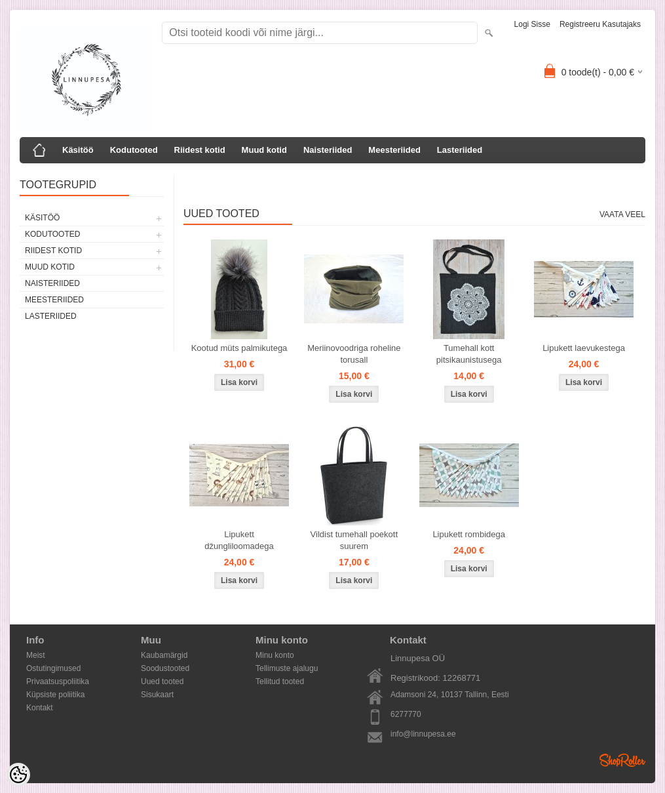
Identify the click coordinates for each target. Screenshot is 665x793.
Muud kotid (264, 150)
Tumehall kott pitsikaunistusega (469, 354)
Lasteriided (459, 150)
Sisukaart (157, 694)
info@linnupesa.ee (423, 734)
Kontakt (39, 707)
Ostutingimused (53, 668)
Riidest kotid (199, 150)
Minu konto (275, 655)
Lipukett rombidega (468, 534)
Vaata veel (622, 214)
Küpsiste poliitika (55, 694)
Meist (35, 655)
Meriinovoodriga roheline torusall (353, 354)
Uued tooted (162, 681)
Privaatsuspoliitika (57, 681)
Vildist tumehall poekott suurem (354, 540)
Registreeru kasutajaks (600, 24)
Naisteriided (327, 150)
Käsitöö (78, 150)
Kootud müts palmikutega (239, 348)
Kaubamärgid (164, 655)
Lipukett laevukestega (583, 348)
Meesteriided (394, 150)
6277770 (405, 714)
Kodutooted (134, 150)
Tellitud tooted (280, 681)
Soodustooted (165, 668)
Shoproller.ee (622, 760)
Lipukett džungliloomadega (239, 540)
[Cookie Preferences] (18, 774)
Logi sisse (532, 24)
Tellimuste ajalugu (287, 668)
